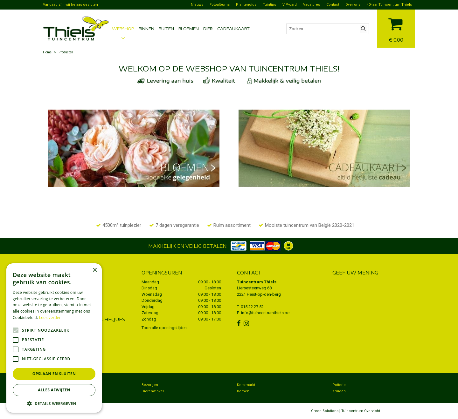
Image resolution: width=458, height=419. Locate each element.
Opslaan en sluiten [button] (54, 373)
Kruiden (339, 391)
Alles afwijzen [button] (54, 390)
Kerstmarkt (246, 385)
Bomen (243, 391)
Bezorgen (150, 385)
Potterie (339, 385)
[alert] (54, 338)
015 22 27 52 (252, 306)
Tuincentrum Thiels (256, 282)
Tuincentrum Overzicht (360, 411)
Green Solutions (324, 411)
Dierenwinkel (153, 391)
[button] (54, 403)
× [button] (94, 270)
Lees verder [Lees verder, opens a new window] (50, 317)
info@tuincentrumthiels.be (265, 312)
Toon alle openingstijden (164, 327)
